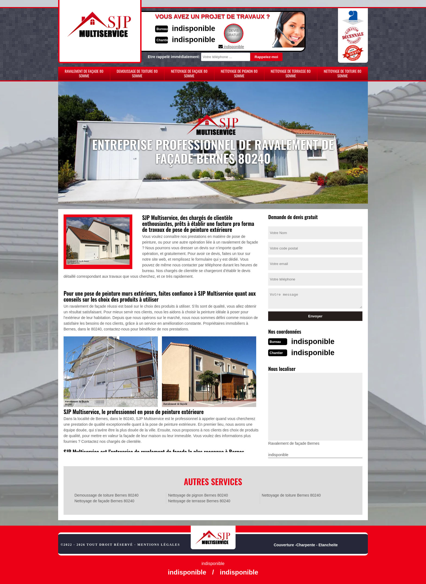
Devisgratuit (238, 33)
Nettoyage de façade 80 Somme (189, 73)
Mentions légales (158, 544)
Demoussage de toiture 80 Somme (137, 73)
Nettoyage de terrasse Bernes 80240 (199, 500)
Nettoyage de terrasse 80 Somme (291, 73)
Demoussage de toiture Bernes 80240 (106, 495)
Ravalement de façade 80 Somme (84, 73)
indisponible (197, 28)
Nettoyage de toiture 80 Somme (342, 73)
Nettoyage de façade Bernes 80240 (104, 500)
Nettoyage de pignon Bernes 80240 (198, 495)
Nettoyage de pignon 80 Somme (239, 73)
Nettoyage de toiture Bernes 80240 (291, 495)
